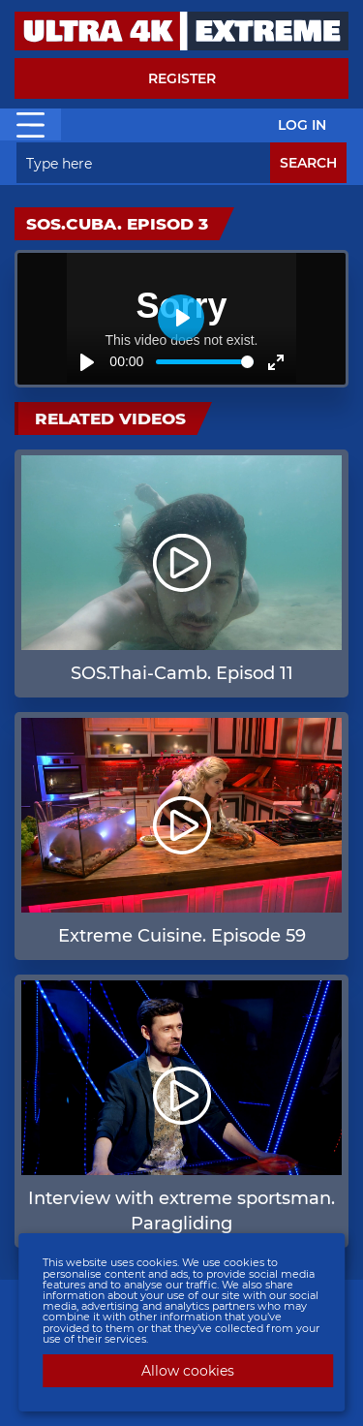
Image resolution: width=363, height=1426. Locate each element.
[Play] (87, 362)
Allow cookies (187, 1371)
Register (182, 78)
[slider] (205, 362)
